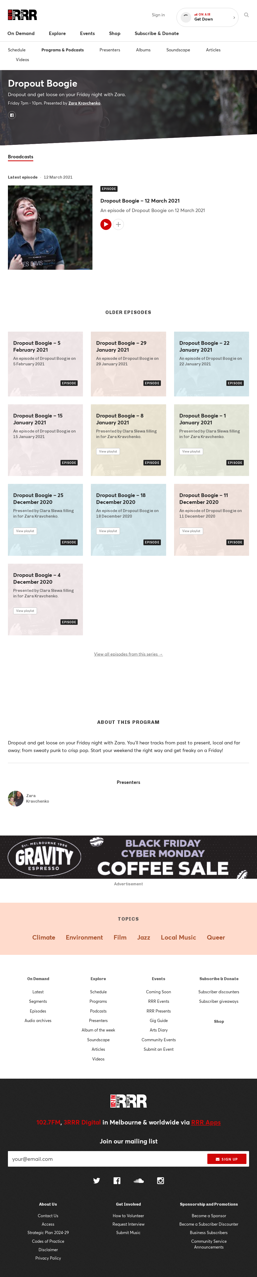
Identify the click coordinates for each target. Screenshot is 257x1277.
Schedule (17, 49)
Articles (213, 49)
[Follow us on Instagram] (160, 1181)
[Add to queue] (118, 224)
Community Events (159, 1039)
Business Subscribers (209, 1232)
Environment (84, 937)
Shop (219, 1021)
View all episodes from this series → (128, 654)
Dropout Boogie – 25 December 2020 (38, 498)
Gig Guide (159, 1020)
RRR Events (158, 1001)
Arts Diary (159, 1030)
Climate (43, 937)
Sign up (227, 1159)
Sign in (158, 14)
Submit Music (128, 1232)
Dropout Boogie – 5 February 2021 (36, 346)
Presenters (110, 49)
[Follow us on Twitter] (96, 1181)
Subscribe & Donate (219, 978)
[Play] (105, 224)
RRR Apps (206, 1122)
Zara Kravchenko (84, 103)
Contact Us (48, 1215)
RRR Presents (159, 1011)
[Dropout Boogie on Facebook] (12, 115)
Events (158, 978)
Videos (22, 59)
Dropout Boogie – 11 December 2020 (203, 498)
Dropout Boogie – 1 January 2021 (202, 419)
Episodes (38, 1011)
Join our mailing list (129, 1141)
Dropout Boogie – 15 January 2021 (38, 419)
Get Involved (128, 1204)
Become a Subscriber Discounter (208, 1224)
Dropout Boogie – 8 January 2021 (119, 419)
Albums (143, 49)
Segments (38, 1001)
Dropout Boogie (42, 83)
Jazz (143, 937)
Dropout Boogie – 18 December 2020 (121, 498)
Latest (38, 991)
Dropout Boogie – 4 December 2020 (36, 578)
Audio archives (38, 1020)
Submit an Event (159, 1049)
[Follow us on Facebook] (117, 1181)
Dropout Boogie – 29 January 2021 (121, 346)
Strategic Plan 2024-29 (48, 1232)
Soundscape (178, 49)
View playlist (108, 451)
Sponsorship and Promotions (209, 1204)
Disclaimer (48, 1249)
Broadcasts (20, 156)
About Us (48, 1204)
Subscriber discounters (218, 991)
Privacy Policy (48, 1258)
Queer (216, 937)
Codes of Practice (48, 1241)
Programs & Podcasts (62, 49)
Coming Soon (158, 991)
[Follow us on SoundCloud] (139, 1181)
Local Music (178, 937)
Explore (98, 978)
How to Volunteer (128, 1215)
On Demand (38, 978)
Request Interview (128, 1224)
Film (120, 937)
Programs (98, 1001)
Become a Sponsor (209, 1215)
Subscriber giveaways (219, 1001)
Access (48, 1224)
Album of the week (98, 1030)
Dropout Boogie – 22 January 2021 (204, 346)
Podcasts (98, 1011)
